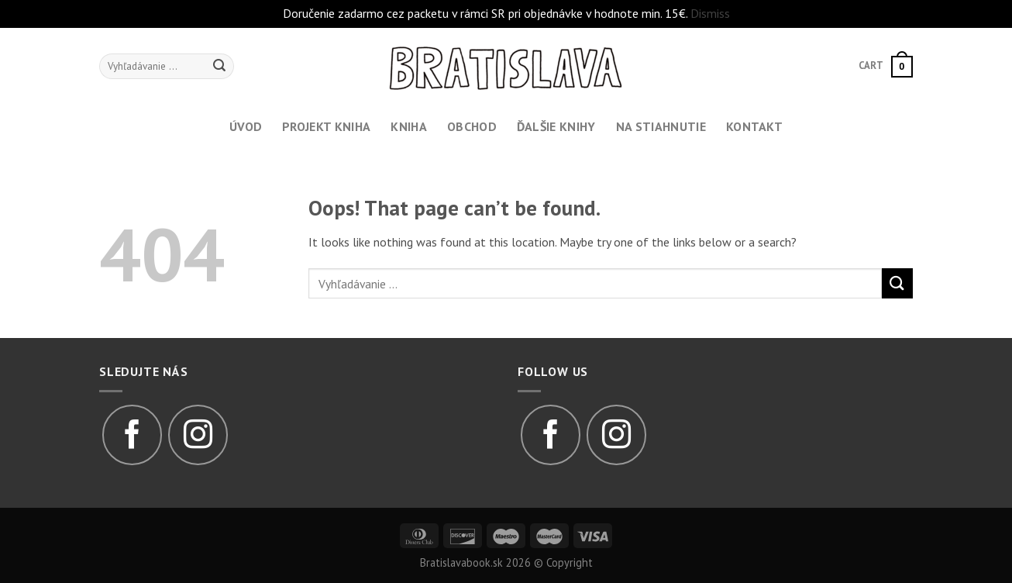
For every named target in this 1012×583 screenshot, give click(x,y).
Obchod (472, 126)
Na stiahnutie (661, 126)
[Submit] (897, 283)
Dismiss (710, 13)
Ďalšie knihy (556, 126)
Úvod (245, 126)
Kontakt (754, 126)
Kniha (409, 126)
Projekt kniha (326, 126)
